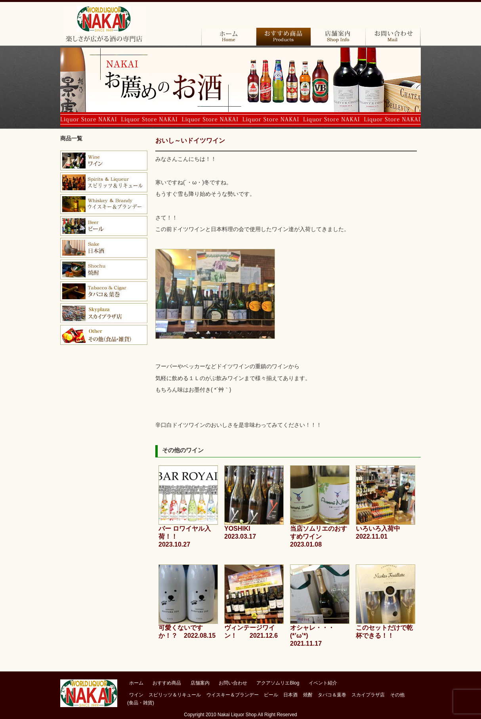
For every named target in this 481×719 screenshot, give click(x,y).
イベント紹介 (323, 683)
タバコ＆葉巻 (103, 291)
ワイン (103, 160)
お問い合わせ (392, 37)
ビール (103, 226)
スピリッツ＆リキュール (175, 695)
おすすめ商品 (283, 37)
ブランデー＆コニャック (103, 182)
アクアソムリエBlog (277, 683)
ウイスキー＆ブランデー (232, 695)
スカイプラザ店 (103, 313)
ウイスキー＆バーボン (103, 204)
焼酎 (103, 269)
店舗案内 (338, 37)
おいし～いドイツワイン (190, 140)
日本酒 (103, 248)
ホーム (228, 37)
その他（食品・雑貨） (103, 335)
